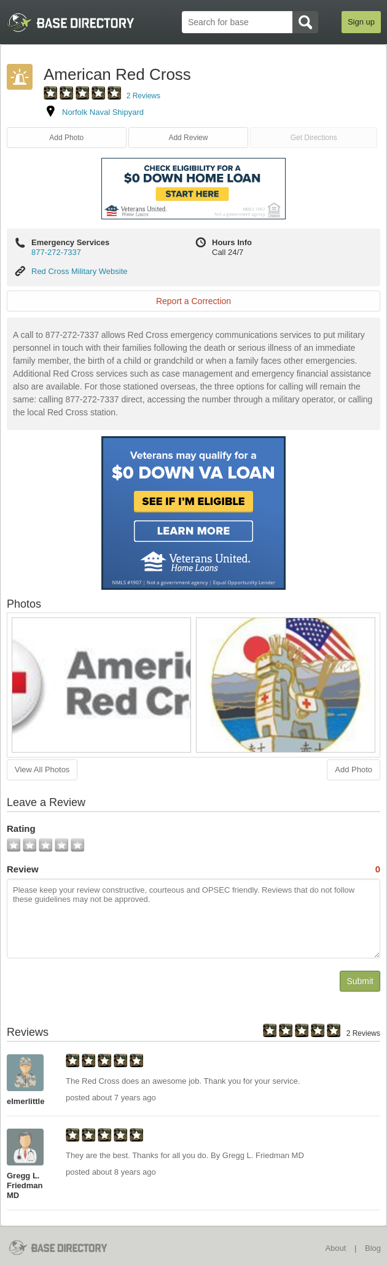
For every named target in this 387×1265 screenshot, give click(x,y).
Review (193, 869)
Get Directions (314, 137)
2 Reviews (143, 96)
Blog (373, 1248)
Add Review (188, 137)
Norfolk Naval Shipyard (103, 112)
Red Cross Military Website (79, 271)
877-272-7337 (56, 252)
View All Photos (42, 769)
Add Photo (66, 137)
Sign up (361, 21)
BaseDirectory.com (65, 1247)
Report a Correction (193, 301)
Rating (21, 828)
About (335, 1248)
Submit (359, 981)
